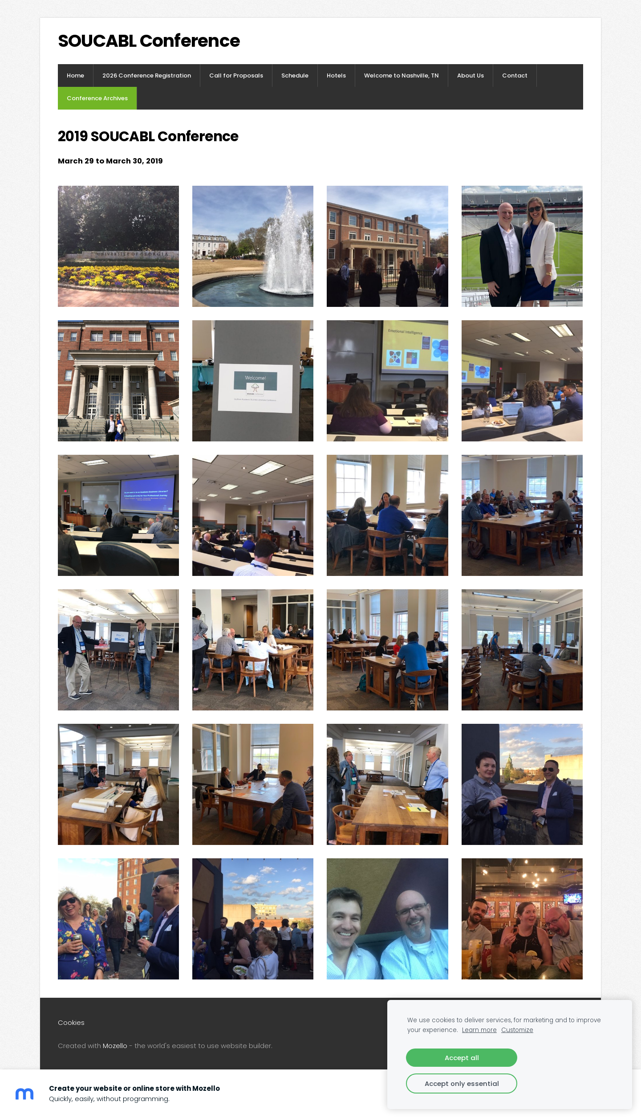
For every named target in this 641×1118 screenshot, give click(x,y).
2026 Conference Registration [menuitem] (146, 75)
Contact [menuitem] (514, 75)
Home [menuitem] (75, 75)
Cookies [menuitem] (71, 1022)
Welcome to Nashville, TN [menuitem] (401, 75)
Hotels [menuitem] (336, 75)
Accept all (462, 1057)
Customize (517, 1030)
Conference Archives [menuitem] (97, 98)
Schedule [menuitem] (294, 75)
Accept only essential (462, 1083)
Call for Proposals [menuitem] (236, 75)
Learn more (479, 1030)
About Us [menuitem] (470, 75)
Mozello (115, 1045)
